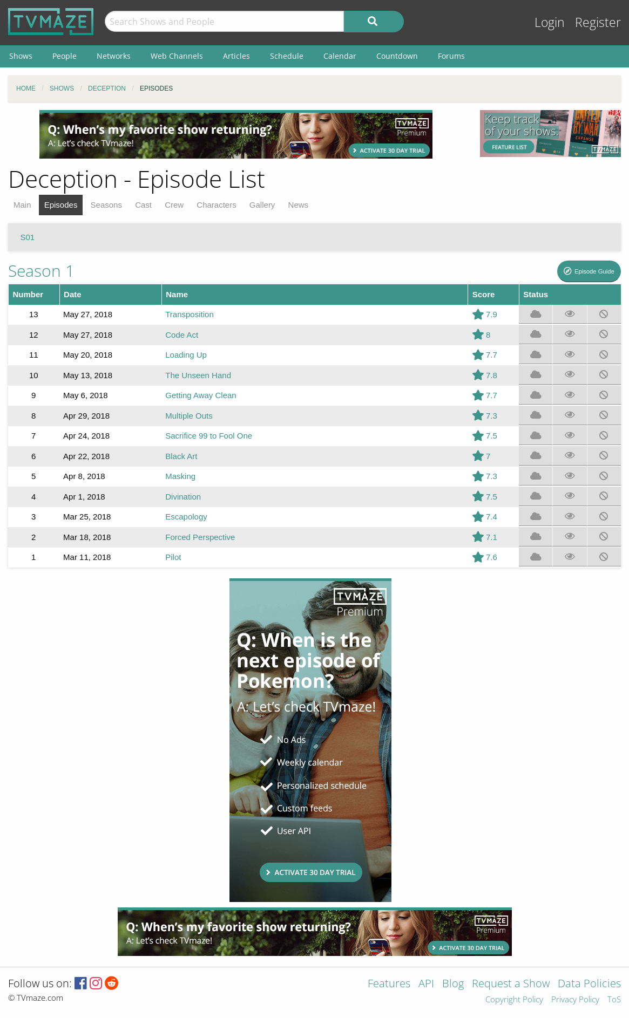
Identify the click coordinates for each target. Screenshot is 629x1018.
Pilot (173, 557)
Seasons (106, 204)
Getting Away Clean (200, 395)
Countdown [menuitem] (397, 56)
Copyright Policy (514, 1000)
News (298, 204)
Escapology (186, 516)
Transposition (189, 314)
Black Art (181, 456)
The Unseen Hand (198, 375)
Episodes (61, 204)
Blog (453, 984)
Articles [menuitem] (236, 56)
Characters (216, 204)
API (426, 984)
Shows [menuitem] (20, 56)
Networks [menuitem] (114, 56)
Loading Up (186, 354)
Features (389, 984)
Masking (180, 476)
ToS (614, 1000)
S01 (28, 237)
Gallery (262, 204)
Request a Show (511, 984)
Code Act (181, 334)
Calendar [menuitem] (339, 56)
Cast (143, 204)
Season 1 (41, 270)
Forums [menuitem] (451, 56)
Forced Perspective (200, 537)
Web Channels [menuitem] (177, 56)
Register (598, 22)
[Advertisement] (235, 134)
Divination (183, 496)
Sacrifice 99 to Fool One (208, 435)
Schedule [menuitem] (286, 56)
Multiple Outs (189, 415)
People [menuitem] (64, 56)
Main (22, 204)
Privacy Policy (575, 1000)
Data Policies (589, 984)
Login (550, 22)
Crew (174, 204)
